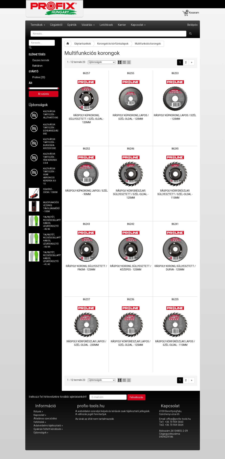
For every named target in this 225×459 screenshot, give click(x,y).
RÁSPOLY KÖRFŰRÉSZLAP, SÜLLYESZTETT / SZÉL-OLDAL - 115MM (175, 194)
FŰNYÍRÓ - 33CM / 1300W (50, 190)
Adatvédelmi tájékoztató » (48, 425)
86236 (130, 299)
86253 (175, 73)
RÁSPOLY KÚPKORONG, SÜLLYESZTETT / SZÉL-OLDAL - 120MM (86, 119)
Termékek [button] (38, 24)
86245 (175, 148)
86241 (175, 224)
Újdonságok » (41, 432)
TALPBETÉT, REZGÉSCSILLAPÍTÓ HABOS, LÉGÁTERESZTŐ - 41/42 (50, 258)
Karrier (122, 24)
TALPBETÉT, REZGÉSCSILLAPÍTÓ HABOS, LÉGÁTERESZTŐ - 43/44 (50, 240)
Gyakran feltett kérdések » (48, 429)
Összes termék (40, 60)
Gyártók (72, 24)
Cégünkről (56, 24)
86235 (175, 299)
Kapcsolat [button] (138, 24)
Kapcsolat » (40, 415)
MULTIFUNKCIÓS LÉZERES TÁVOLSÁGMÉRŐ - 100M (50, 207)
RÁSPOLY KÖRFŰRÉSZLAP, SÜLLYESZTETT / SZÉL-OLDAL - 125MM (130, 194)
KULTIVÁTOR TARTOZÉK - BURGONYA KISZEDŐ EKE (49, 143)
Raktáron (37, 65)
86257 (86, 73)
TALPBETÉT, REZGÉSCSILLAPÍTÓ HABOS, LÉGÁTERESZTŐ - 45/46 (50, 223)
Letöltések (106, 24)
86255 (130, 73)
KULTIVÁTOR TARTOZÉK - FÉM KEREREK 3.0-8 (50, 158)
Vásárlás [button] (88, 24)
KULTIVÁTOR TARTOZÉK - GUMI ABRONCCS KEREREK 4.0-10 (49, 176)
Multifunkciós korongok (148, 43)
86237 (86, 299)
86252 (86, 148)
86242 (130, 224)
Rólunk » (38, 411)
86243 (86, 224)
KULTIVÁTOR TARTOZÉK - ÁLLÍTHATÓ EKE (50, 114)
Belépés (192, 24)
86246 (130, 148)
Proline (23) (38, 77)
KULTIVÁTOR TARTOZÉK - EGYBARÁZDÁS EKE (50, 129)
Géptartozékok (82, 43)
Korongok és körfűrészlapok (112, 43)
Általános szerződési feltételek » (45, 420)
